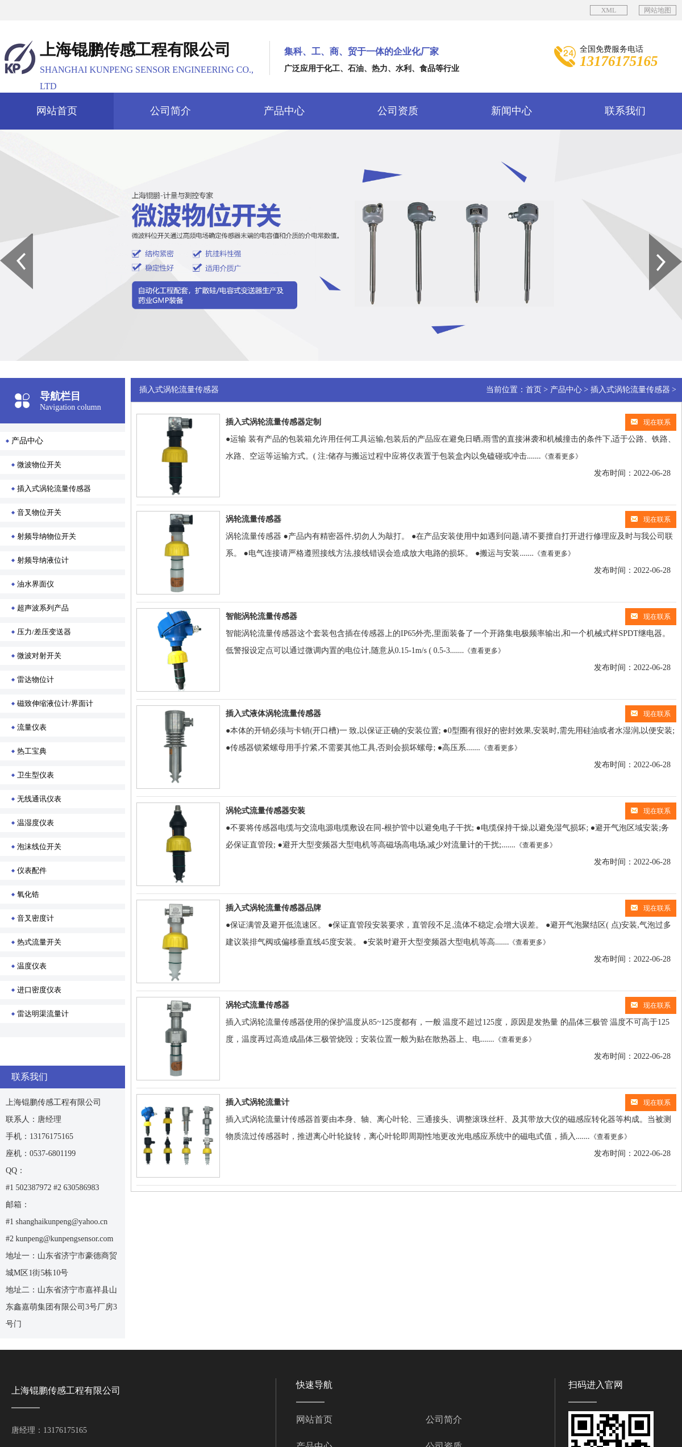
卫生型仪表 (35, 775)
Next (655, 238)
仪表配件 (32, 870)
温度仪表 (32, 966)
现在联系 (651, 422)
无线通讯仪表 (39, 799)
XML (609, 10)
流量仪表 (32, 727)
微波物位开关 (39, 464)
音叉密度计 (35, 918)
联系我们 (625, 111)
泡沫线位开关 (39, 846)
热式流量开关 (39, 942)
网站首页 (56, 111)
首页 (534, 389)
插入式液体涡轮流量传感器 (273, 713)
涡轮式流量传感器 (257, 1005)
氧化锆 (28, 894)
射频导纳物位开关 (46, 536)
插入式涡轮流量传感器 (54, 488)
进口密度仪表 (39, 990)
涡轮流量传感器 (253, 519)
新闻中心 (511, 111)
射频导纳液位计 (43, 560)
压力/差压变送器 (44, 631)
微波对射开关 (39, 655)
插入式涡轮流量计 (257, 1102)
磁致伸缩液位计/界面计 (55, 703)
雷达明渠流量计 (43, 1013)
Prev (6, 238)
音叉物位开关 (39, 512)
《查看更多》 (561, 456)
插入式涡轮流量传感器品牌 (273, 908)
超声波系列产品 (43, 608)
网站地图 (657, 10)
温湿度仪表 (35, 822)
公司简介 (170, 111)
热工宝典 (32, 751)
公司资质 (397, 111)
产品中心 (284, 111)
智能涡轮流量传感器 (261, 616)
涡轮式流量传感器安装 (265, 810)
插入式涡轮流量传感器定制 (273, 422)
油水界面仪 (35, 584)
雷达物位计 (35, 679)
